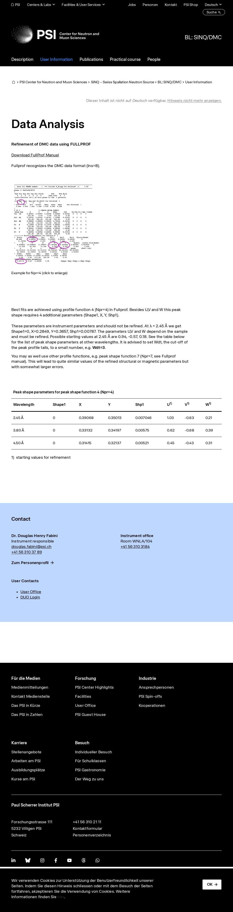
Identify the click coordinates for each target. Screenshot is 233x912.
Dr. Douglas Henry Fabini (34, 535)
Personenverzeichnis (92, 835)
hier (60, 897)
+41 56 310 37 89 (26, 552)
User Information (198, 82)
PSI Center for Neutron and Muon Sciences (53, 82)
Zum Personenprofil (30, 562)
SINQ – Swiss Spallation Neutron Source (122, 82)
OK (210, 884)
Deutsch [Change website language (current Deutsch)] (211, 5)
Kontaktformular (87, 828)
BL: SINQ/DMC (203, 37)
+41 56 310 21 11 (87, 822)
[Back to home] (55, 34)
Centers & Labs (39, 5)
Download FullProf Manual (35, 155)
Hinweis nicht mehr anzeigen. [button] (194, 100)
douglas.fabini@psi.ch (31, 546)
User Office (30, 591)
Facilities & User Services (81, 5)
